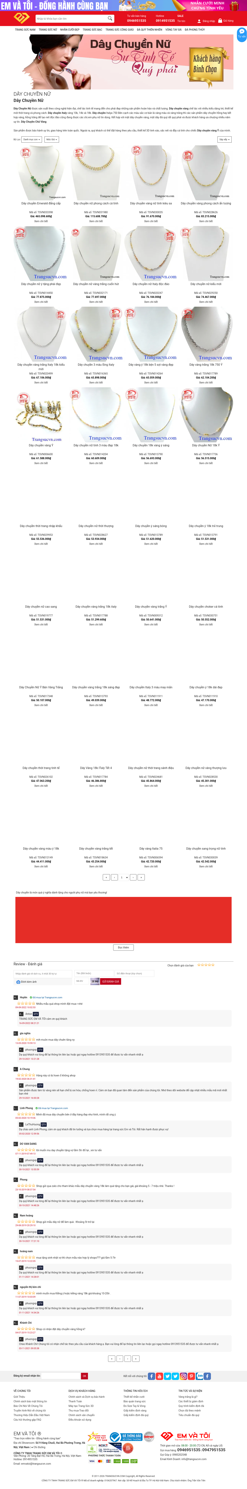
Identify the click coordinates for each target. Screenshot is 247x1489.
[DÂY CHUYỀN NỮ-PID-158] (123, 62)
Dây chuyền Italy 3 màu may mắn (151, 687)
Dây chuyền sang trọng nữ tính (206, 848)
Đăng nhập (206, 21)
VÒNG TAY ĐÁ (173, 29)
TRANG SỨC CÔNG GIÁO (120, 29)
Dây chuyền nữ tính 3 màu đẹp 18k (96, 445)
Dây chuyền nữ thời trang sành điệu (151, 768)
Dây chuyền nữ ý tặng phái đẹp (41, 284)
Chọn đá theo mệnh (189, 1410)
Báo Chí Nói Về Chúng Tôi (28, 1405)
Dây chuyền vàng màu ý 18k (41, 848)
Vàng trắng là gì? (187, 1396)
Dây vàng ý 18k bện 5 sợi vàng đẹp (151, 364)
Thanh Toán (75, 1401)
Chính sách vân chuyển (82, 1415)
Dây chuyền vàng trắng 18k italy (96, 606)
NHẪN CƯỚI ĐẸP (70, 29)
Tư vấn (242, 36)
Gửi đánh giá (110, 981)
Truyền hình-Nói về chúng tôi (30, 1410)
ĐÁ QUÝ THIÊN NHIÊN (149, 29)
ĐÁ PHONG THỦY (195, 29)
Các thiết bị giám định (190, 1401)
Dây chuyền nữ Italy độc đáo (151, 284)
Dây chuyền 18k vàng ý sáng (151, 445)
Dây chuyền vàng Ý (41, 445)
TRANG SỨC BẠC (92, 29)
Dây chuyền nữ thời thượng (96, 526)
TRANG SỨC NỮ (48, 29)
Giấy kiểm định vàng (135, 1410)
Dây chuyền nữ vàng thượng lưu (205, 768)
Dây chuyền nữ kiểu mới (206, 284)
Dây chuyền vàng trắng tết (96, 848)
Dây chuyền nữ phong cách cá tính (96, 203)
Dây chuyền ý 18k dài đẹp (205, 687)
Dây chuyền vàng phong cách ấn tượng (206, 203)
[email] (60, 1376)
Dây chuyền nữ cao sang (41, 606)
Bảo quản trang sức (135, 1401)
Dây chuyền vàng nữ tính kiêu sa (151, 203)
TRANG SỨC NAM (25, 29)
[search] (110, 19)
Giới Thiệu (19, 1396)
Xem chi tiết (41, 221)
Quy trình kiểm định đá (191, 1405)
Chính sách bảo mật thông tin (30, 1401)
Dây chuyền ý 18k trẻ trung (206, 526)
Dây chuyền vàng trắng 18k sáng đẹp (96, 687)
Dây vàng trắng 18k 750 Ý (205, 364)
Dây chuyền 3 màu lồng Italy (96, 364)
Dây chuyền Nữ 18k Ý (206, 445)
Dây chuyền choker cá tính (206, 606)
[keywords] (69, 18)
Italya (103, 112)
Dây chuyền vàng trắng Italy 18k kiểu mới (40, 367)
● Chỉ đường (38, 1447)
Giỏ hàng (225, 20)
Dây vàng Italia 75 (150, 848)
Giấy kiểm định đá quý (136, 1415)
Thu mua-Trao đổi (79, 1410)
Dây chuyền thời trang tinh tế (41, 768)
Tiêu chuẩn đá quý (188, 1415)
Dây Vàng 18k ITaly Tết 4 (96, 768)
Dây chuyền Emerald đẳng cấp (41, 203)
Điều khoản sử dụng (80, 1419)
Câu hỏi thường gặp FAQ (27, 1419)
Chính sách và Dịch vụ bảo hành (87, 1396)
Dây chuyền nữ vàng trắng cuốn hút (96, 284)
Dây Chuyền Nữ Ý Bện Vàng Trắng (41, 687)
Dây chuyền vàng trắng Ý (151, 606)
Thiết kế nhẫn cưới (134, 1396)
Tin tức (181, 21)
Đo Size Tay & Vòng (134, 1405)
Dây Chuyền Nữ (22, 108)
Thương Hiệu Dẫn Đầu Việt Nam (32, 1415)
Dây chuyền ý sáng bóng (151, 526)
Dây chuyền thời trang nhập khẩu (41, 526)
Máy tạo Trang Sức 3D (81, 1405)
